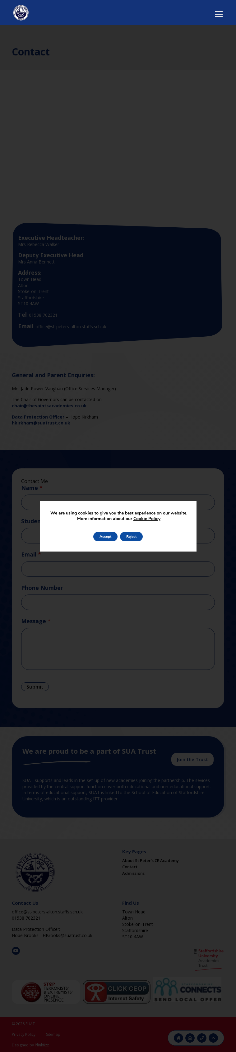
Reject (131, 536)
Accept (105, 536)
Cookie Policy (146, 519)
